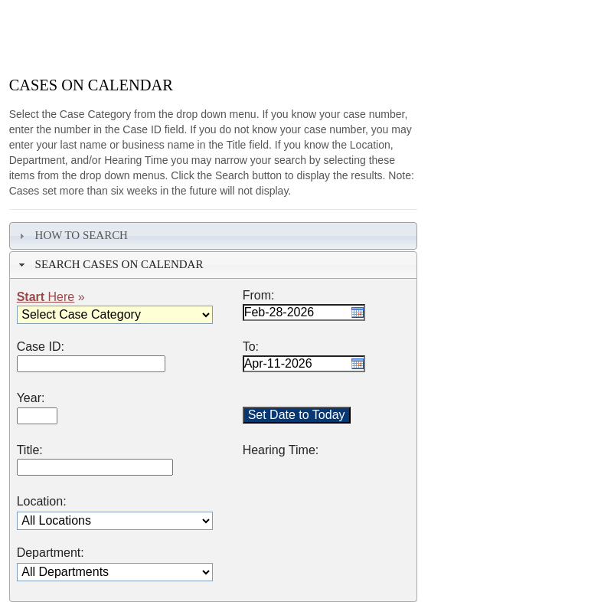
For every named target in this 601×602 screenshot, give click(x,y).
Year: (31, 398)
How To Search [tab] (71, 235)
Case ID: (40, 347)
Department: (50, 553)
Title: (30, 450)
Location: (42, 502)
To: (251, 347)
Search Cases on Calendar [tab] (109, 264)
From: (259, 296)
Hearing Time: (281, 450)
